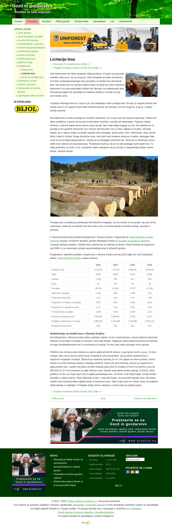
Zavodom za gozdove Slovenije (133, 241)
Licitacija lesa (28, 73)
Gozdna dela (81, 21)
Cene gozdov (24, 33)
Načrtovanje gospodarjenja (31, 47)
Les (112, 21)
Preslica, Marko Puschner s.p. (82, 501)
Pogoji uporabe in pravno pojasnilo (75, 512)
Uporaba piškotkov (104, 512)
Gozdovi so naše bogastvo (33, 12)
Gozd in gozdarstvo (32, 5)
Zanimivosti (125, 21)
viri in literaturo (133, 508)
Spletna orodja (25, 62)
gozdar (144, 352)
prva (103, 398)
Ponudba (32, 21)
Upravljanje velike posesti (31, 95)
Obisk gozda (63, 21)
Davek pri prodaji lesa (32, 77)
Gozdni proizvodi (26, 55)
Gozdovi (46, 21)
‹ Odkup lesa (57, 398)
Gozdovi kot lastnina (28, 40)
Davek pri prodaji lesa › (145, 398)
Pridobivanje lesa (26, 58)
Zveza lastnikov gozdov (69, 258)
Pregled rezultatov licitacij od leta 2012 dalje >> (77, 68)
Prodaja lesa (24, 66)
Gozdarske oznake (27, 80)
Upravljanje (99, 21)
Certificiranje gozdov (28, 51)
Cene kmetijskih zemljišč (30, 36)
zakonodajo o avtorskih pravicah (88, 505)
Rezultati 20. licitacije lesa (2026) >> (71, 64)
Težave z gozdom (27, 84)
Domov (18, 21)
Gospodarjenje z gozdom (30, 44)
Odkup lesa (27, 69)
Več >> (118, 485)
